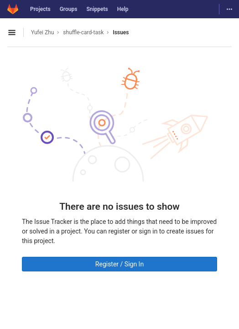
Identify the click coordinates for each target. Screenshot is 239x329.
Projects (40, 9)
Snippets (97, 9)
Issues (121, 32)
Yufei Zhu (42, 32)
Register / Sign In (119, 264)
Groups (69, 9)
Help (123, 9)
